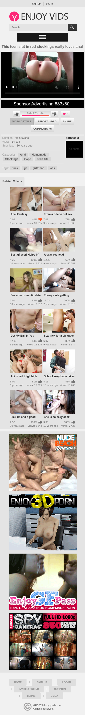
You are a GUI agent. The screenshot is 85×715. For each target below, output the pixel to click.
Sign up (36, 3)
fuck (15, 168)
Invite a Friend (29, 689)
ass (52, 168)
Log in (49, 3)
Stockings (11, 159)
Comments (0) (42, 128)
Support (60, 689)
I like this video (16, 114)
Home (18, 682)
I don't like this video (54, 114)
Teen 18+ (43, 159)
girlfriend (38, 168)
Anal (23, 154)
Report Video (47, 121)
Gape (27, 159)
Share (67, 121)
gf (25, 168)
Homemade (39, 154)
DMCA (54, 695)
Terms (31, 695)
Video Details (21, 121)
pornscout (72, 138)
